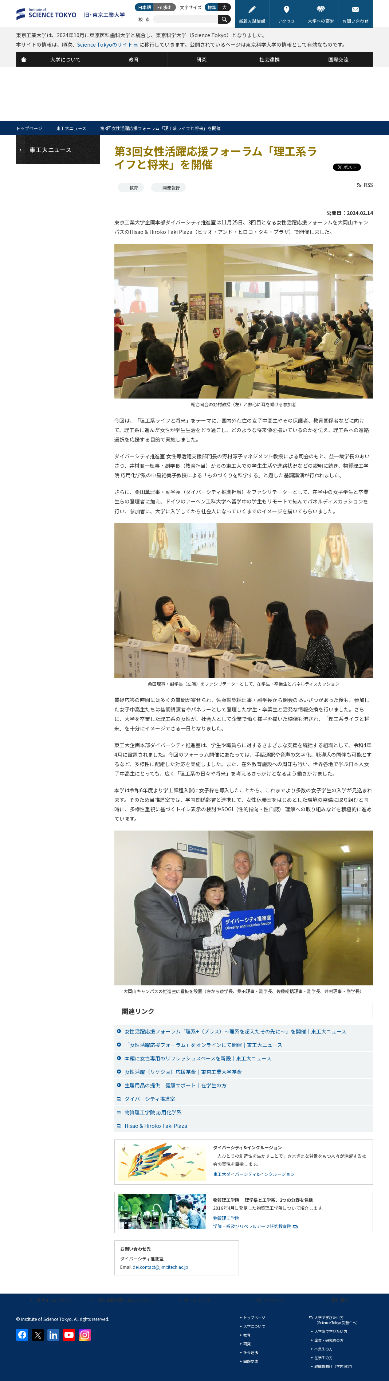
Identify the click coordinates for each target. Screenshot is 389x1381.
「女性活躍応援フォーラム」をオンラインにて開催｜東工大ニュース (203, 1044)
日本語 (144, 7)
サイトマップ (197, 1300)
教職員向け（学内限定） (334, 1366)
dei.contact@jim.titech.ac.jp (160, 1267)
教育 (133, 187)
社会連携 (250, 1352)
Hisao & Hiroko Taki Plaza (156, 1125)
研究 (247, 1343)
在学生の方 (323, 1357)
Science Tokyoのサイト (105, 44)
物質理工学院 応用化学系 (153, 1112)
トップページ (29, 128)
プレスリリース (269, 1300)
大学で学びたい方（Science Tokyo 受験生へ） (337, 1320)
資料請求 (340, 1300)
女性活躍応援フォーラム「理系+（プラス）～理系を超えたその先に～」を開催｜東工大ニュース (235, 1031)
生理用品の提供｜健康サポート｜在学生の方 (176, 1085)
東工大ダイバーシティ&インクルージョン (254, 1174)
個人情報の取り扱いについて (125, 1300)
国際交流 (250, 1361)
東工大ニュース (71, 128)
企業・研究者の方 (328, 1340)
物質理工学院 (226, 1218)
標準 (212, 7)
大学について (254, 1326)
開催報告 (171, 187)
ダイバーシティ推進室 (150, 1098)
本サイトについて (53, 1300)
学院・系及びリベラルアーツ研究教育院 (252, 1226)
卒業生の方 (323, 1348)
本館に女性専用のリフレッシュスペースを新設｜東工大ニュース (198, 1058)
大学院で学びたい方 (330, 1331)
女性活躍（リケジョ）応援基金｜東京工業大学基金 (183, 1071)
